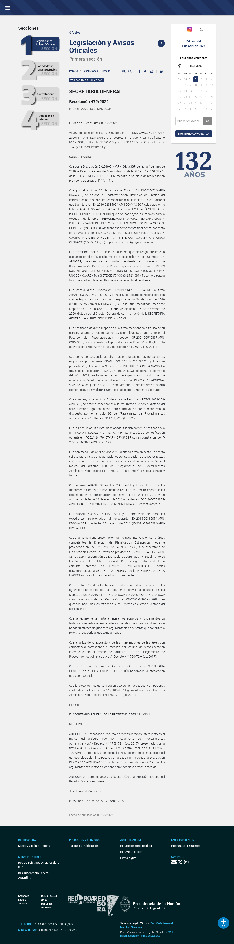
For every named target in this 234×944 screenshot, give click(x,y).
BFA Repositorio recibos (136, 846)
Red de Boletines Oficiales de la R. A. (38, 864)
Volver (75, 32)
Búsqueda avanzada (193, 134)
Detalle (106, 71)
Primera (73, 71)
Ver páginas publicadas (86, 80)
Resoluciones (90, 71)
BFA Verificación (131, 852)
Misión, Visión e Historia (34, 846)
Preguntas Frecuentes (185, 846)
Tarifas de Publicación (84, 846)
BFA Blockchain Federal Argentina (33, 875)
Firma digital (128, 858)
